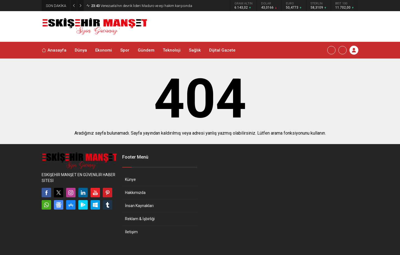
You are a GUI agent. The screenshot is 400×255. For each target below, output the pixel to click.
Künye (130, 179)
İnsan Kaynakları (139, 205)
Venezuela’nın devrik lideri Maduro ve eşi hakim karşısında (141, 6)
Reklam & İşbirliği (140, 219)
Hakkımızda (135, 192)
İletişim (131, 232)
